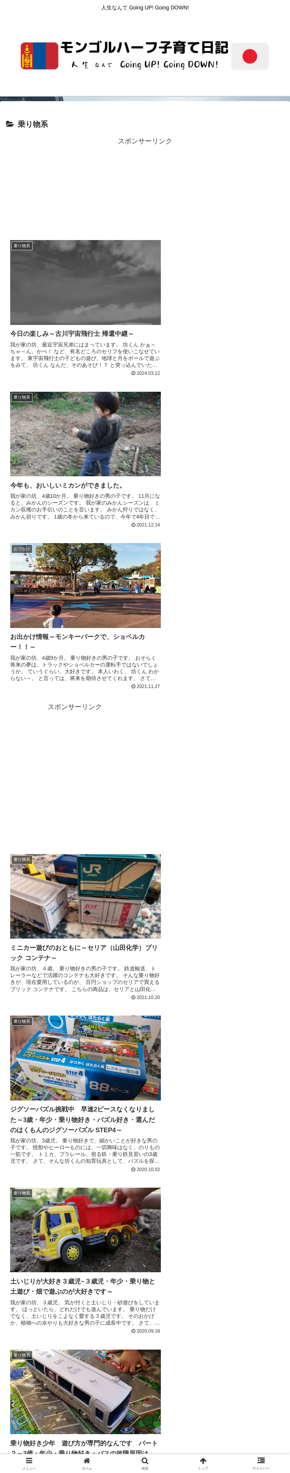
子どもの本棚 (52, 1419)
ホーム (52, 1408)
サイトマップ (237, 1408)
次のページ (145, 1276)
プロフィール (237, 1419)
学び (75, 1430)
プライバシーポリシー (145, 1408)
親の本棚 (145, 1419)
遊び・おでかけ (214, 1430)
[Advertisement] (145, 186)
